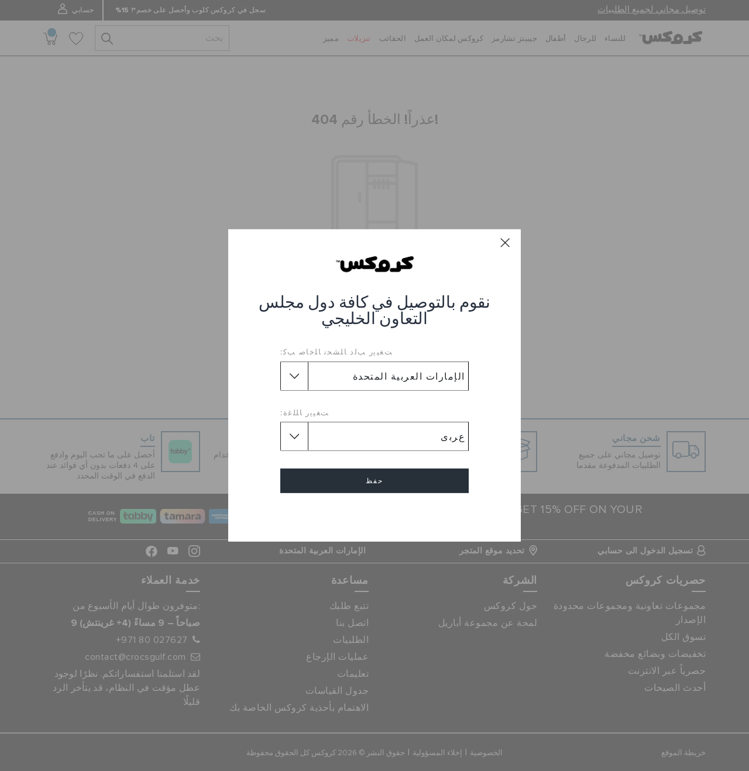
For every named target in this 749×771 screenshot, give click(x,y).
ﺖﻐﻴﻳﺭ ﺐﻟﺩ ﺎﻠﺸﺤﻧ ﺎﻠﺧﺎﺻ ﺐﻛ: (336, 351)
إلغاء (374, 514)
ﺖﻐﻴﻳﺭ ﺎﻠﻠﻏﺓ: (304, 412)
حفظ (374, 481)
